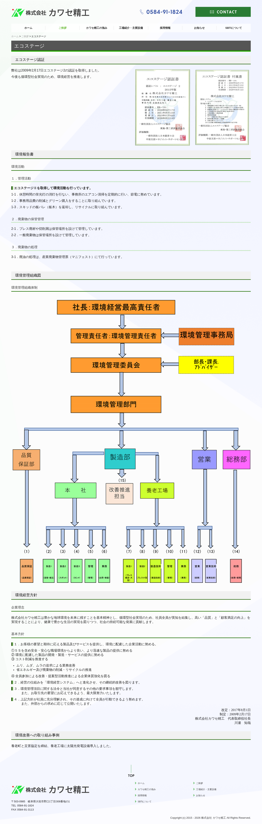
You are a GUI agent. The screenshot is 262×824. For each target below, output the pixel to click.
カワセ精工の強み (96, 27)
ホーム (28, 27)
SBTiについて (233, 27)
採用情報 (165, 27)
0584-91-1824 (25, 805)
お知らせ (199, 27)
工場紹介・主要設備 (131, 27)
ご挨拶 (63, 27)
